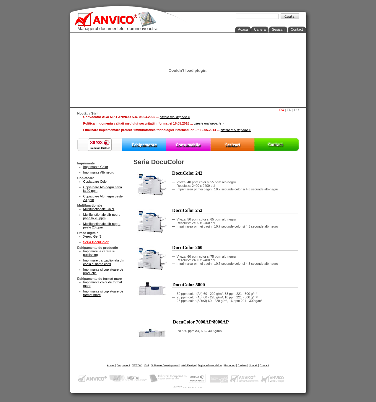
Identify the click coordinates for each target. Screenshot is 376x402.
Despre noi (123, 365)
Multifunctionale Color (99, 209)
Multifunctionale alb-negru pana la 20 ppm (102, 216)
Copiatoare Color (95, 181)
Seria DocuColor (96, 242)
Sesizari (278, 29)
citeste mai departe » (175, 117)
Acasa (243, 29)
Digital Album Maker (210, 365)
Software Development (164, 365)
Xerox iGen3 (92, 236)
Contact (297, 29)
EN (289, 110)
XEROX (136, 365)
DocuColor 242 (187, 173)
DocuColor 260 (187, 247)
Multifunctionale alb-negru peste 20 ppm (102, 225)
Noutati (253, 365)
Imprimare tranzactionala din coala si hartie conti (103, 262)
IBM (146, 365)
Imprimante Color (95, 167)
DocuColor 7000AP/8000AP (201, 321)
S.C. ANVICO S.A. (192, 387)
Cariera (260, 29)
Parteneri (229, 365)
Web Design (188, 365)
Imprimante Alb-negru (98, 172)
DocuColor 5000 (188, 284)
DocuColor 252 (187, 210)
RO (281, 110)
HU (296, 110)
